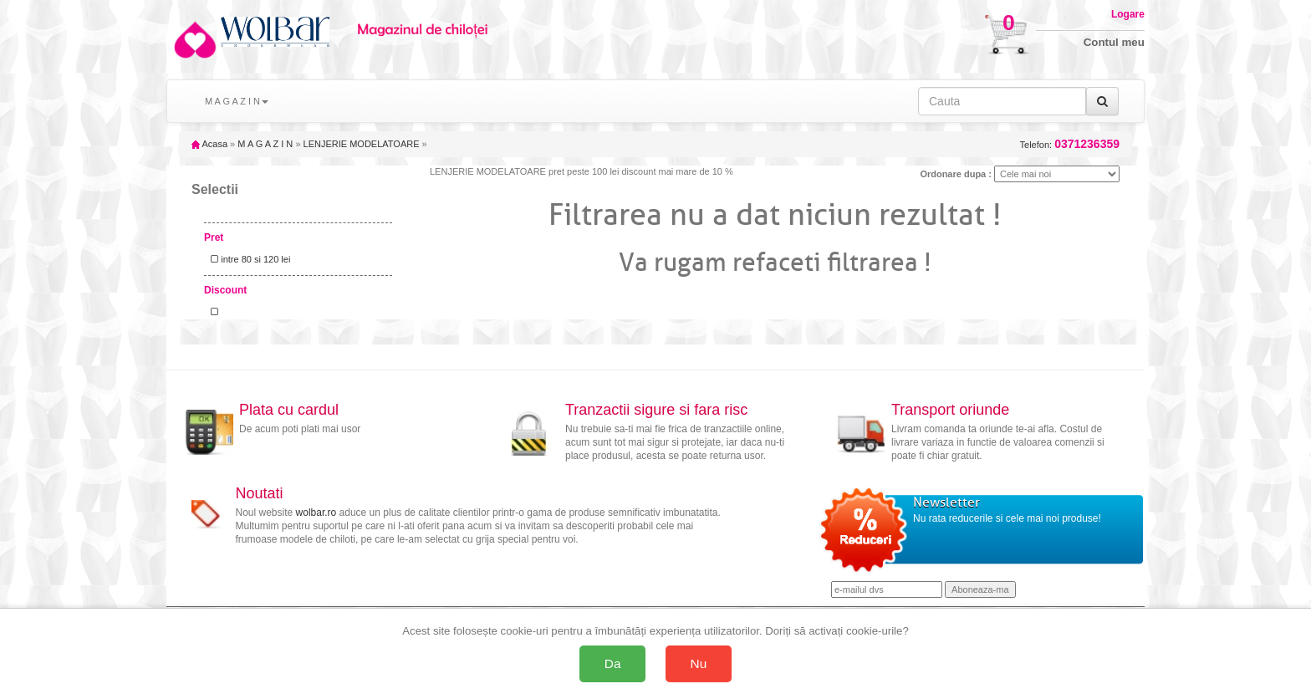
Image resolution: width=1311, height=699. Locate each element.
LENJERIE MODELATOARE (362, 144)
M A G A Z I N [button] (236, 101)
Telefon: (1070, 144)
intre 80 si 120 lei (248, 259)
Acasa (209, 144)
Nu (699, 663)
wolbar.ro (316, 512)
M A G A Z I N (265, 144)
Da (612, 663)
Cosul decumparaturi (954, 26)
